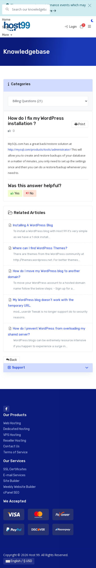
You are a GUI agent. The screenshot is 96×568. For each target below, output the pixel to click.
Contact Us (11, 446)
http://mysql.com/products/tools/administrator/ (39, 149)
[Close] (89, 5)
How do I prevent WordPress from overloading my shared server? (48, 338)
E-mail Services (14, 475)
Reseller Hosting (14, 441)
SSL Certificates (15, 469)
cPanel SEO (11, 492)
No (30, 193)
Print (80, 124)
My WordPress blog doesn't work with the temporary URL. (48, 309)
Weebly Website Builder (19, 487)
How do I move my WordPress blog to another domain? (48, 280)
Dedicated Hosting (16, 429)
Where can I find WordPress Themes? (48, 254)
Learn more (45, 11)
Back (11, 360)
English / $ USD (19, 561)
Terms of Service (15, 452)
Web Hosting (12, 423)
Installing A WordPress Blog (48, 231)
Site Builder (11, 481)
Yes (15, 193)
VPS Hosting (12, 435)
